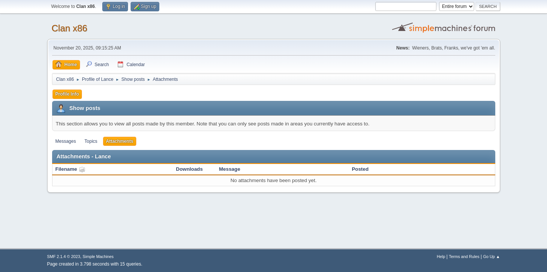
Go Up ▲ (491, 256)
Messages (65, 141)
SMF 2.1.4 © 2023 (63, 256)
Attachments (120, 141)
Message (229, 169)
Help (441, 256)
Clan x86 (70, 28)
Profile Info (67, 94)
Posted (360, 169)
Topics (91, 141)
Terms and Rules (464, 256)
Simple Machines (98, 256)
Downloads (189, 169)
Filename (70, 169)
